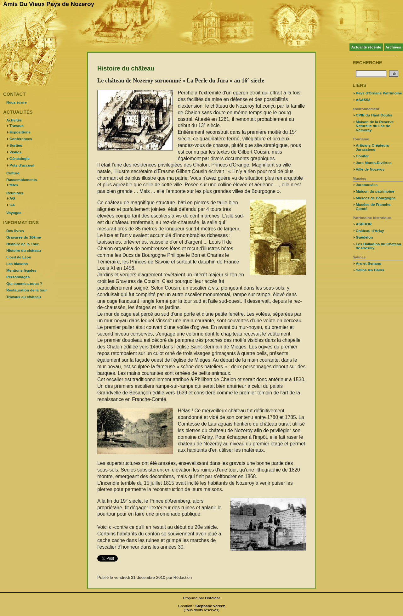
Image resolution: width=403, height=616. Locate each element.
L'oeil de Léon (18, 257)
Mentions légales (21, 270)
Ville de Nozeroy (370, 169)
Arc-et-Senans (368, 263)
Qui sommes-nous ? (24, 283)
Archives (393, 47)
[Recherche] (371, 74)
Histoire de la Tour (22, 244)
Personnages (18, 277)
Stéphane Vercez (210, 606)
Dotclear (212, 598)
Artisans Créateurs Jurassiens (372, 147)
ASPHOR (364, 224)
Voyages (13, 213)
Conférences (20, 139)
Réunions (14, 193)
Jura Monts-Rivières (373, 163)
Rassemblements (21, 180)
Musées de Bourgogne (376, 198)
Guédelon (364, 237)
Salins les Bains (370, 270)
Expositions (20, 132)
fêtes (13, 185)
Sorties (15, 145)
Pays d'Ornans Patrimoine (379, 93)
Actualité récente (366, 47)
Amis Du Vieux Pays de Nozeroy (48, 4)
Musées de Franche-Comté (374, 206)
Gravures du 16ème (23, 237)
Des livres (15, 231)
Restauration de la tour (26, 290)
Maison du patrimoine (375, 191)
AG (12, 198)
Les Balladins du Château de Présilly (378, 246)
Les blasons (17, 264)
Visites (15, 152)
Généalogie (19, 158)
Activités (14, 120)
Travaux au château (23, 297)
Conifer (362, 156)
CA (12, 205)
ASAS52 (363, 100)
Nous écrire (16, 102)
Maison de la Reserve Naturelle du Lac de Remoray (375, 126)
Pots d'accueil (21, 165)
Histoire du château (23, 250)
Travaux (16, 125)
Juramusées (366, 185)
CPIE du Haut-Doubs (374, 115)
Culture (12, 173)
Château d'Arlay (370, 231)
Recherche (367, 62)
